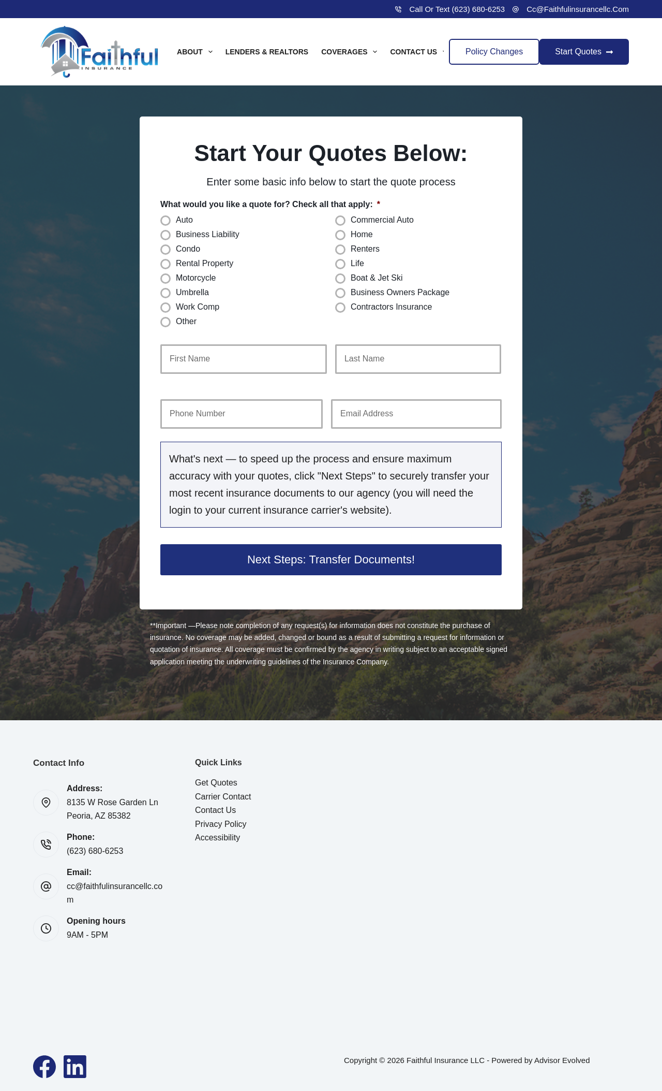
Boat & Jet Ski (377, 277)
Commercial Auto (382, 219)
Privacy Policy (221, 824)
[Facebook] (44, 1066)
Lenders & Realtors (267, 52)
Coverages (351, 52)
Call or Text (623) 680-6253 (457, 9)
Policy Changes (494, 51)
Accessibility (217, 837)
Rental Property (204, 263)
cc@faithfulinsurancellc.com (577, 9)
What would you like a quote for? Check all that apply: (270, 204)
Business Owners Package (400, 292)
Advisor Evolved (562, 1060)
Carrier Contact (223, 796)
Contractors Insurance (391, 306)
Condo (188, 248)
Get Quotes (216, 782)
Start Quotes (584, 51)
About (197, 52)
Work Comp (197, 306)
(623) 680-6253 (95, 851)
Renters (365, 248)
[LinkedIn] (75, 1066)
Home (362, 234)
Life (357, 263)
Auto (184, 219)
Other (186, 321)
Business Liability (207, 234)
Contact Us (420, 52)
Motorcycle (196, 277)
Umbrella (192, 292)
